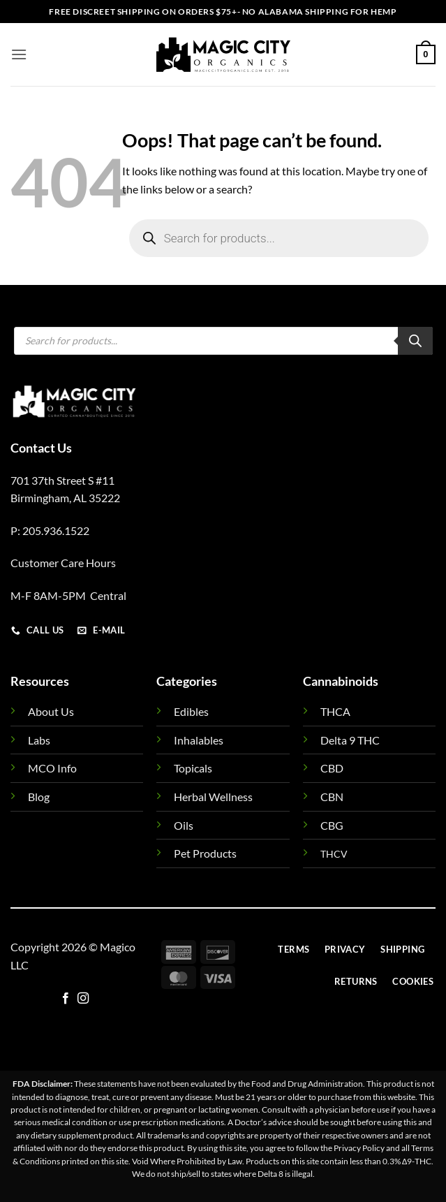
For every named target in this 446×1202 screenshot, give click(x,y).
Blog (39, 796)
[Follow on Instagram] (83, 998)
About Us (51, 711)
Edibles (191, 711)
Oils (183, 825)
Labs (39, 740)
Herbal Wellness (213, 796)
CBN (331, 796)
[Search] (415, 341)
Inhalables (198, 740)
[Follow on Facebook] (65, 998)
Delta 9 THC (350, 740)
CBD (331, 768)
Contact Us (41, 447)
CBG (331, 825)
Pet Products (205, 853)
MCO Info (52, 768)
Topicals (193, 768)
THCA (335, 711)
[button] (18, 54)
